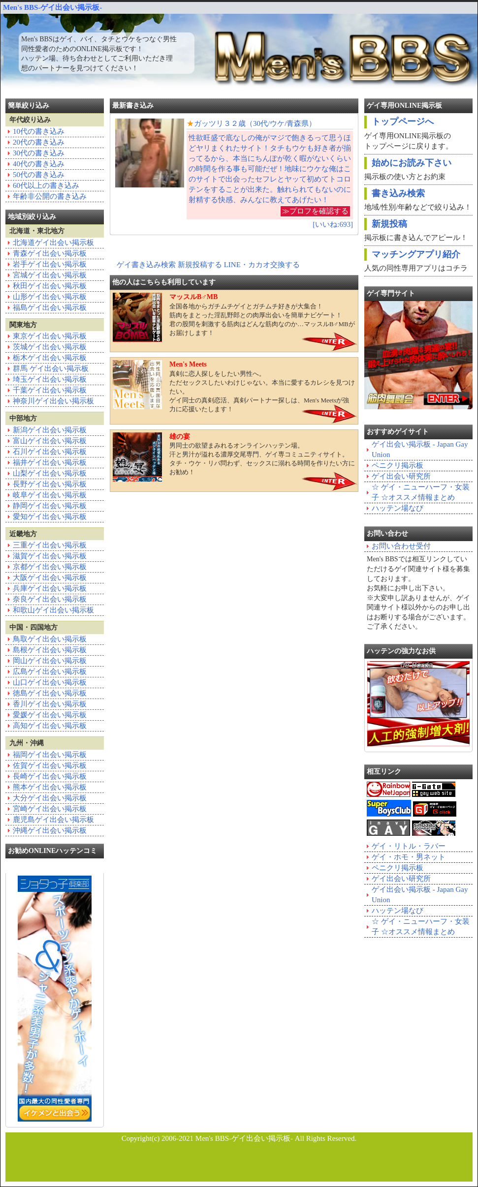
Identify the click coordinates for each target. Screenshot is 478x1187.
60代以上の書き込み (46, 185)
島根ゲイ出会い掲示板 (50, 650)
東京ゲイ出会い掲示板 (50, 336)
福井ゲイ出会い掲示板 (50, 462)
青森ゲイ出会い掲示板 (50, 253)
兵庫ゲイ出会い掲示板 (50, 588)
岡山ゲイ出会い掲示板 (50, 661)
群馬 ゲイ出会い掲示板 (51, 368)
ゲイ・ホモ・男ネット (409, 857)
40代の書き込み (38, 164)
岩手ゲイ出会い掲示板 (50, 264)
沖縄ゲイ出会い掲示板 (50, 830)
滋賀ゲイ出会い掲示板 (50, 556)
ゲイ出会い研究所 (401, 476)
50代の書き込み (38, 175)
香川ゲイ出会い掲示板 (50, 704)
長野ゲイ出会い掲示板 (50, 484)
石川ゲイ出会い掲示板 (50, 452)
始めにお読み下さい (411, 163)
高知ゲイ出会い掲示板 (50, 726)
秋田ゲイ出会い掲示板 (50, 286)
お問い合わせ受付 (401, 546)
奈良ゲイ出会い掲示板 (50, 599)
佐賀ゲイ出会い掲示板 (50, 765)
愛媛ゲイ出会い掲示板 (50, 715)
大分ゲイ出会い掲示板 (50, 798)
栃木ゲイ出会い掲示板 (50, 358)
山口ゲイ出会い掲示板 (50, 682)
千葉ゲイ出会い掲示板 (50, 390)
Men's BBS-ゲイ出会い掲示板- (52, 7)
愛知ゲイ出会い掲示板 (50, 516)
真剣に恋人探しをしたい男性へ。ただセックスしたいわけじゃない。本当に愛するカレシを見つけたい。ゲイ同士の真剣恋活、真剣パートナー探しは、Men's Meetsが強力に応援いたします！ (234, 386)
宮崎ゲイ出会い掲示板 (50, 809)
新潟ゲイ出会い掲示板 (50, 430)
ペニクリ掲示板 (397, 465)
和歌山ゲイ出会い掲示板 (53, 610)
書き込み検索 (398, 193)
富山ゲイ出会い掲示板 (50, 441)
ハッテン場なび (397, 508)
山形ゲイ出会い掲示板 (50, 297)
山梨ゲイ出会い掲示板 (50, 473)
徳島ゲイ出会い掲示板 (50, 693)
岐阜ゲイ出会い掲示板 (50, 495)
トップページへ (403, 121)
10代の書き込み (38, 131)
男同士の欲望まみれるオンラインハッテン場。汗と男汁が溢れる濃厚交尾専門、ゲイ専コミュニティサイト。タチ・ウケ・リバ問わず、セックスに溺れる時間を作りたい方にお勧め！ (234, 457)
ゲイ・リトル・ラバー (409, 846)
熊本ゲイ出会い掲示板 (50, 787)
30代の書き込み (38, 153)
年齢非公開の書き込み (50, 196)
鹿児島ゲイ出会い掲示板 (53, 819)
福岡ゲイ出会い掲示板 (50, 755)
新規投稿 (389, 224)
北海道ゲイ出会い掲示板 (53, 242)
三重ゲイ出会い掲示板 (50, 545)
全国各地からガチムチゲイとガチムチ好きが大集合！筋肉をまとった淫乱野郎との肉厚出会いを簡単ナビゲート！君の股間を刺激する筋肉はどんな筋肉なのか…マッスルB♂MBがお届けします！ (234, 317)
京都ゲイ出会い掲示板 (50, 567)
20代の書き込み (38, 142)
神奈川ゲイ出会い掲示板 (53, 401)
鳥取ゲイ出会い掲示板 (50, 639)
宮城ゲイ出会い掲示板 (50, 275)
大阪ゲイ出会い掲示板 (50, 577)
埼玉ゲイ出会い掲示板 (50, 379)
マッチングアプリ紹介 (416, 254)
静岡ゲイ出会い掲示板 (50, 506)
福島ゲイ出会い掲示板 (50, 307)
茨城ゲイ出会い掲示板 (50, 347)
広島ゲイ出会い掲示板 (50, 671)
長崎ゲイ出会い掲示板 (50, 776)
